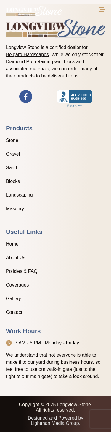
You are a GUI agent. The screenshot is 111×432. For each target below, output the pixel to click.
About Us (15, 257)
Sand (11, 167)
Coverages (17, 284)
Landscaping (19, 194)
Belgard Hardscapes (27, 54)
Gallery (13, 298)
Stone (12, 140)
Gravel (13, 153)
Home (12, 243)
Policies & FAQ (22, 271)
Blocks (13, 181)
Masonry (15, 208)
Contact (14, 312)
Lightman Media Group (55, 423)
